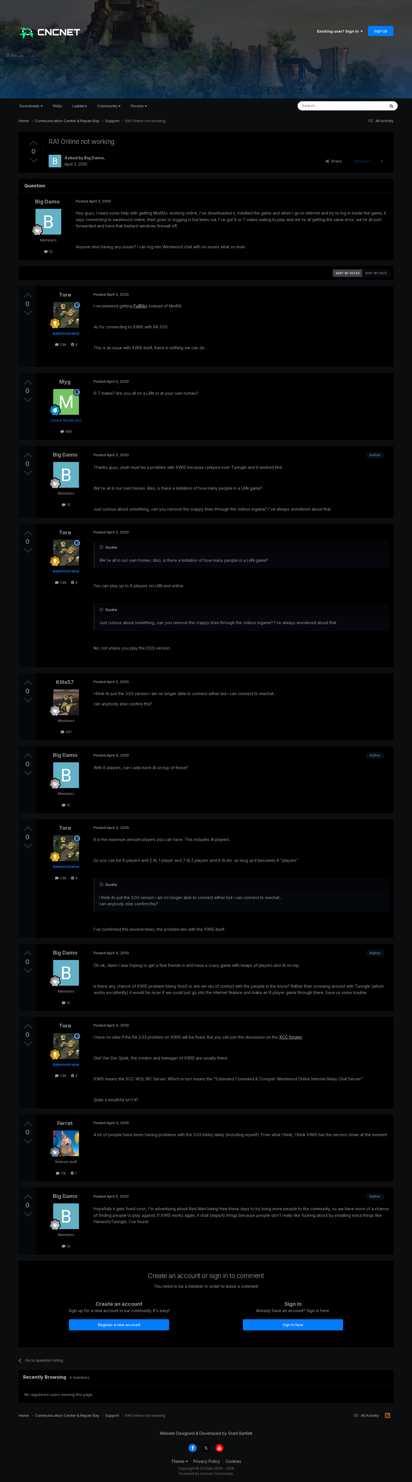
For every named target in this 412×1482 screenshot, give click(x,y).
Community (108, 106)
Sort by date (376, 273)
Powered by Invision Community (206, 1473)
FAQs (57, 106)
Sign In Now (293, 1324)
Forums (139, 106)
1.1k (61, 1173)
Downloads (31, 106)
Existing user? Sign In (340, 31)
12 (48, 251)
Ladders (79, 106)
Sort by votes (347, 273)
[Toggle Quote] (101, 547)
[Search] (327, 105)
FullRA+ (141, 305)
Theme (179, 1461)
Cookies (233, 1461)
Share (334, 161)
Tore (65, 295)
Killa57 (65, 682)
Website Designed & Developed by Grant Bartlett (206, 1433)
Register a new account (119, 1324)
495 (66, 431)
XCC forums (290, 1037)
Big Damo (94, 157)
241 (66, 731)
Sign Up (380, 31)
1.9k (60, 344)
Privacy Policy (206, 1461)
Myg (65, 382)
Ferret (65, 1123)
